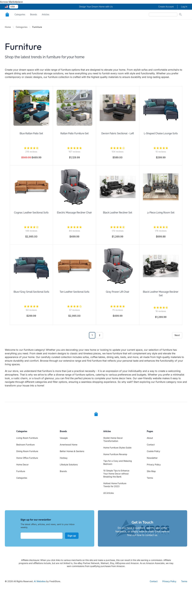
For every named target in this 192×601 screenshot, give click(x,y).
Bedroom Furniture (25, 444)
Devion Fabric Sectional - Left (117, 133)
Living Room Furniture (27, 438)
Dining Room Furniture (27, 451)
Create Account (166, 6)
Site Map (151, 471)
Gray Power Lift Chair (117, 291)
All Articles (108, 493)
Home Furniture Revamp (115, 454)
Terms (150, 478)
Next (177, 335)
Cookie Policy (153, 451)
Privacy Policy (154, 464)
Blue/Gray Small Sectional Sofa (31, 291)
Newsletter (152, 458)
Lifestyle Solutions (69, 464)
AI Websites (40, 581)
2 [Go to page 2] (99, 335)
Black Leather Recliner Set (117, 212)
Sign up (72, 535)
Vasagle (64, 438)
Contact (151, 444)
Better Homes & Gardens (72, 451)
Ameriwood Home (68, 444)
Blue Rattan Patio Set (31, 133)
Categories (20, 14)
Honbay (64, 458)
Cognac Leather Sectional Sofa (31, 212)
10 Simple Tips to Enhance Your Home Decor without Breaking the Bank (116, 473)
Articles (45, 14)
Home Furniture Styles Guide (117, 447)
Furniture (20, 471)
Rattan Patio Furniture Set (74, 133)
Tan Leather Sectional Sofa (74, 291)
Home (8, 27)
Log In (184, 6)
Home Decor (22, 464)
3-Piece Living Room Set (160, 212)
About (150, 438)
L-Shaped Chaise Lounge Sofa (161, 133)
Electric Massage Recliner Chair (74, 212)
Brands (33, 14)
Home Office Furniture (27, 458)
